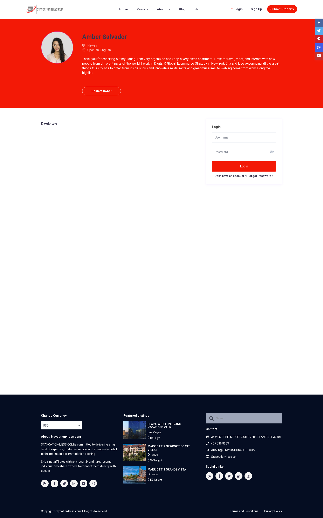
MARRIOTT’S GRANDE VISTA (167, 469)
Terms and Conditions (244, 511)
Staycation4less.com (224, 456)
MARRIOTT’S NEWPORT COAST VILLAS (169, 448)
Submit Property (282, 9)
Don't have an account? (230, 176)
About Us (163, 9)
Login (244, 166)
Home (123, 9)
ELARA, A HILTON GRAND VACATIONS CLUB (164, 425)
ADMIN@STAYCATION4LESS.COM (233, 450)
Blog (182, 9)
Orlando (153, 454)
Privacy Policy (273, 511)
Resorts (142, 9)
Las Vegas (154, 432)
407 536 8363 (220, 443)
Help (197, 9)
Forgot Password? (260, 176)
